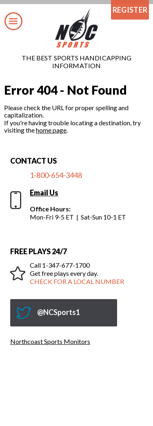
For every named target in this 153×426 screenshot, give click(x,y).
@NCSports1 (58, 312)
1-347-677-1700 (66, 265)
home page (51, 130)
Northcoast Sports (76, 28)
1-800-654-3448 (56, 175)
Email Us (44, 192)
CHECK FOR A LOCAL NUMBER (77, 281)
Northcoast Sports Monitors (50, 341)
